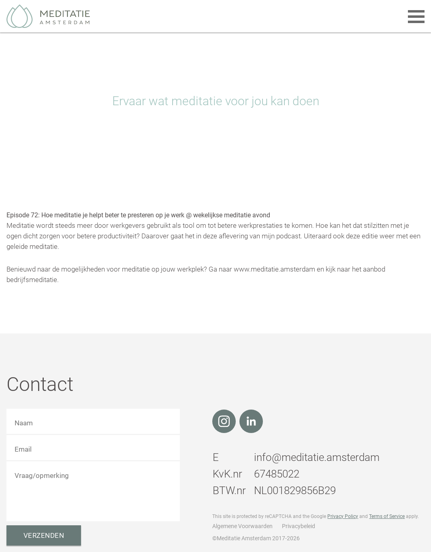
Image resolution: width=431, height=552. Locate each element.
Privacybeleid (298, 526)
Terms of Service (387, 516)
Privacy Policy (342, 516)
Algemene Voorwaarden (242, 526)
